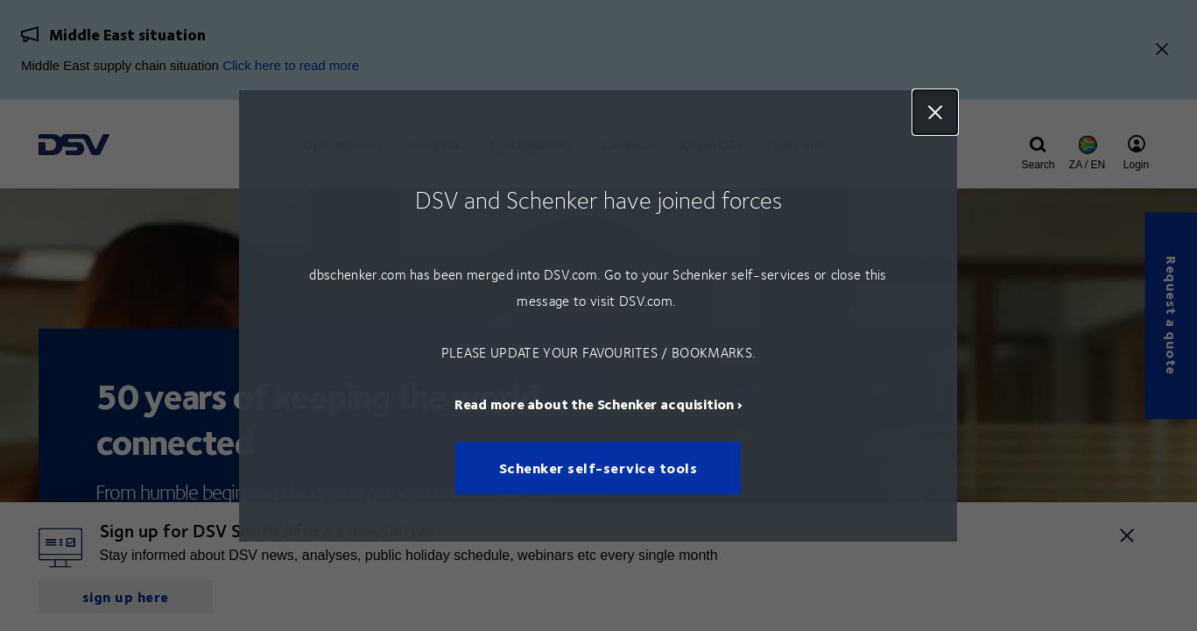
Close (936, 112)
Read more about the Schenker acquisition (594, 403)
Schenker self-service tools (598, 468)
